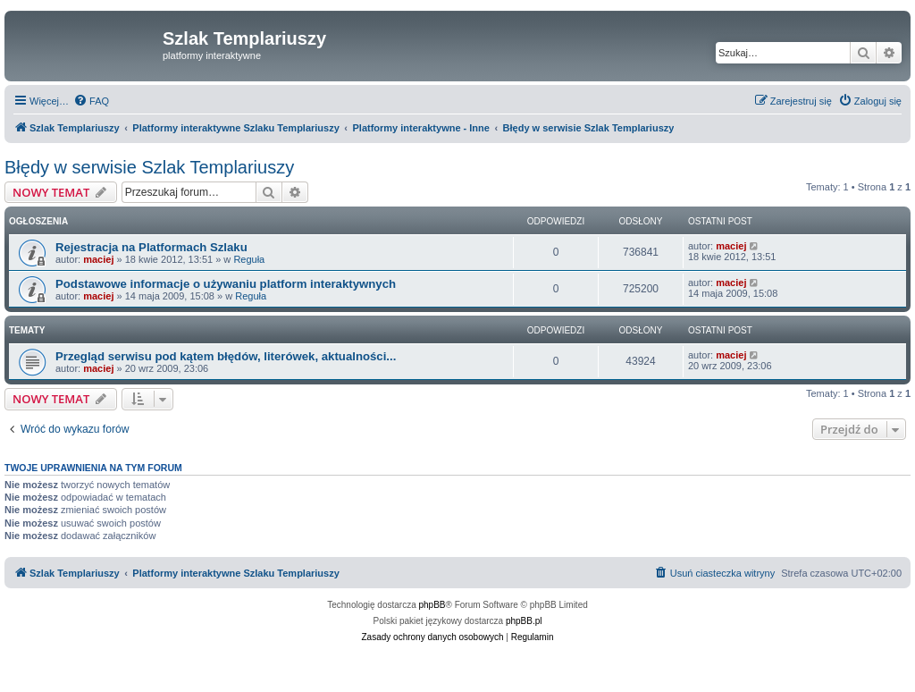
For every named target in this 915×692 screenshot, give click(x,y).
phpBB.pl (524, 621)
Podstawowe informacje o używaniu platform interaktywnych (225, 284)
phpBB (432, 605)
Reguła (248, 259)
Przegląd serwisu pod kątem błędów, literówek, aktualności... (225, 356)
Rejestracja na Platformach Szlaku (151, 247)
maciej (98, 259)
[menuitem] (91, 101)
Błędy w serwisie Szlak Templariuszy (149, 167)
